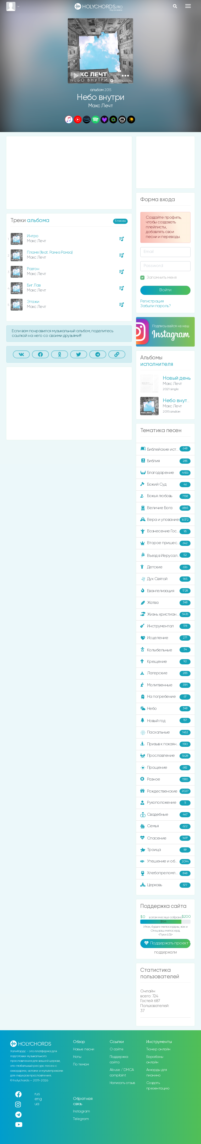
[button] (125, 75)
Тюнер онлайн (158, 1049)
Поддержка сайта (119, 1059)
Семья (165, 826)
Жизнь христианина (165, 614)
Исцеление (165, 638)
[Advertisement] (69, 172)
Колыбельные (165, 650)
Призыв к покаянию (165, 744)
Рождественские (165, 791)
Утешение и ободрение (165, 861)
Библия (165, 461)
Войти (165, 290)
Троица (165, 850)
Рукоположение (165, 803)
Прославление (165, 756)
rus (37, 1094)
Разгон (33, 269)
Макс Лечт (100, 106)
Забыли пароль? (155, 306)
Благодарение (165, 472)
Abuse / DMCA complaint (122, 1072)
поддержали (165, 952)
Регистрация (152, 301)
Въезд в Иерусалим (165, 555)
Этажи (33, 302)
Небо (165, 708)
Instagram (81, 1111)
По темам (81, 1064)
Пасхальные (165, 732)
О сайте (117, 1049)
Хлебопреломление (165, 873)
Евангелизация (165, 590)
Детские (165, 567)
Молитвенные (165, 685)
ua (37, 1104)
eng (38, 1099)
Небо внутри (178, 400)
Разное (165, 779)
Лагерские (165, 673)
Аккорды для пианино (156, 1072)
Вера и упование (165, 519)
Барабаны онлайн (154, 1059)
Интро (32, 236)
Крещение (165, 661)
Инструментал (165, 626)
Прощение (165, 767)
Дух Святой (165, 579)
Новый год (165, 720)
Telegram (81, 1119)
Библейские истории (165, 449)
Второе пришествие (165, 543)
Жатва (165, 602)
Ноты (77, 1057)
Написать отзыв (122, 1083)
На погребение (165, 697)
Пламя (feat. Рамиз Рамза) (50, 252)
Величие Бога (165, 508)
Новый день (177, 378)
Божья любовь (165, 496)
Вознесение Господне (165, 531)
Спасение (165, 838)
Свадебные (165, 814)
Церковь (165, 885)
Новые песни (83, 1049)
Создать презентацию (157, 1085)
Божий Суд (165, 484)
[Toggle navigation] (188, 6)
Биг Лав (34, 285)
